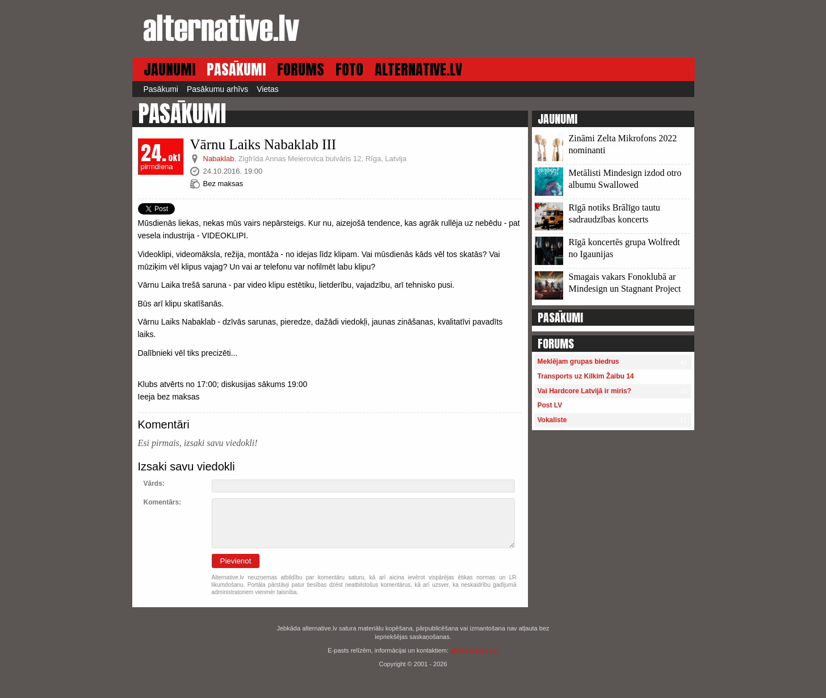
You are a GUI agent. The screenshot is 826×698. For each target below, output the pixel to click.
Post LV (550, 405)
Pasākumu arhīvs (217, 89)
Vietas (268, 89)
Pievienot (235, 561)
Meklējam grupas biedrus (578, 361)
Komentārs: (163, 502)
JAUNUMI (169, 69)
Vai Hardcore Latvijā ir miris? (584, 391)
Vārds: (154, 483)
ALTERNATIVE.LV (418, 69)
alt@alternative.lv (474, 650)
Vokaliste (552, 420)
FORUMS (300, 69)
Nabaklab (218, 158)
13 (614, 151)
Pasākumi (161, 89)
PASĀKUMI (236, 69)
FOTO (349, 69)
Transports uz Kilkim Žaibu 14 (586, 376)
